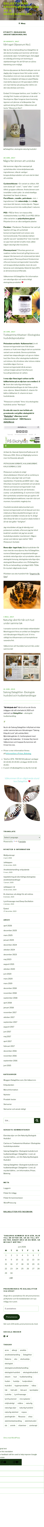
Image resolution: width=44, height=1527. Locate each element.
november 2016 (10, 1056)
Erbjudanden (9, 1085)
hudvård (8, 1386)
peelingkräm (10, 1417)
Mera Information (11, 1090)
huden (7, 1381)
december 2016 (10, 1051)
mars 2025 (8, 935)
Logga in (7, 1188)
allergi (14, 1350)
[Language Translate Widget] (22, 837)
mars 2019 (8, 983)
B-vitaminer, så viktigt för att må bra (18, 894)
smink (12, 1425)
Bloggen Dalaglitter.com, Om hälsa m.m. (20, 1080)
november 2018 (10, 993)
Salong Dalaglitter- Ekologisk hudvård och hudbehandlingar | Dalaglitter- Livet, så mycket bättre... (21, 1154)
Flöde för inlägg (10, 1193)
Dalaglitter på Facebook (18, 1212)
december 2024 (10, 945)
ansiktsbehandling (12, 1355)
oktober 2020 (9, 969)
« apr (11, 1278)
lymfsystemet (11, 1399)
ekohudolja (24, 1359)
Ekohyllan (8, 416)
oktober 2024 (9, 950)
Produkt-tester (10, 1099)
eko (15, 1359)
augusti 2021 (9, 964)
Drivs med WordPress (12, 1438)
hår (6, 1390)
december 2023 (10, 955)
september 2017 (10, 1022)
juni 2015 (7, 1065)
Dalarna (8, 1359)
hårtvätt (14, 1390)
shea (30, 1417)
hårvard (23, 1390)
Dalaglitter (27, 1355)
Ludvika (8, 1394)
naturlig (29, 1403)
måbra (20, 1403)
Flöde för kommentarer (13, 1198)
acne (7, 1350)
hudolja (16, 1381)
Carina (6, 1143)
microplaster (25, 1399)
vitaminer (22, 1425)
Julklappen (8, 862)
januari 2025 (9, 940)
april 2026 (8, 926)
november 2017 (10, 1012)
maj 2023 (7, 959)
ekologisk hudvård (12, 1372)
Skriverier (8, 1104)
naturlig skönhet (11, 1412)
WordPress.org (10, 1203)
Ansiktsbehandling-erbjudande (16, 870)
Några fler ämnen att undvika (19, 161)
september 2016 (10, 1061)
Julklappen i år (9, 887)
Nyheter (7, 1095)
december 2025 (10, 930)
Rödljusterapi (9, 855)
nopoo (24, 1412)
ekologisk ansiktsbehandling (16, 1368)
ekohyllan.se (9, 422)
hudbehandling (26, 1377)
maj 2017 (7, 1036)
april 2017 (8, 1041)
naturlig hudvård (26, 1408)
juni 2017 (7, 1032)
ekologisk (9, 1364)
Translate (20, 842)
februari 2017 (9, 1046)
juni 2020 (7, 974)
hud (15, 1377)
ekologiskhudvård (30, 1372)
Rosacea (21, 1417)
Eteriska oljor (9, 1135)
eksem (7, 1377)
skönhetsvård (30, 1421)
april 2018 (8, 1003)
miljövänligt (10, 1403)
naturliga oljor (10, 1408)
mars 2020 (8, 979)
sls (6, 1425)
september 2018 (10, 998)
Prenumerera (11, 1317)
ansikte (23, 1350)
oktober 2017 (9, 1017)
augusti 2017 (9, 1027)
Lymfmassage (20, 1394)
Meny (22, 23)
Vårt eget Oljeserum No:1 (16, 44)
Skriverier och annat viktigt (15, 1109)
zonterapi (33, 1425)
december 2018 (10, 988)
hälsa (34, 1386)
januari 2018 (9, 1008)
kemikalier (34, 1390)
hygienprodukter (22, 1386)
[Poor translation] (16, 1462)
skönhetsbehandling (13, 1421)
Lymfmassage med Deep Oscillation (18, 901)
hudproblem (27, 1381)
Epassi (6, 909)
